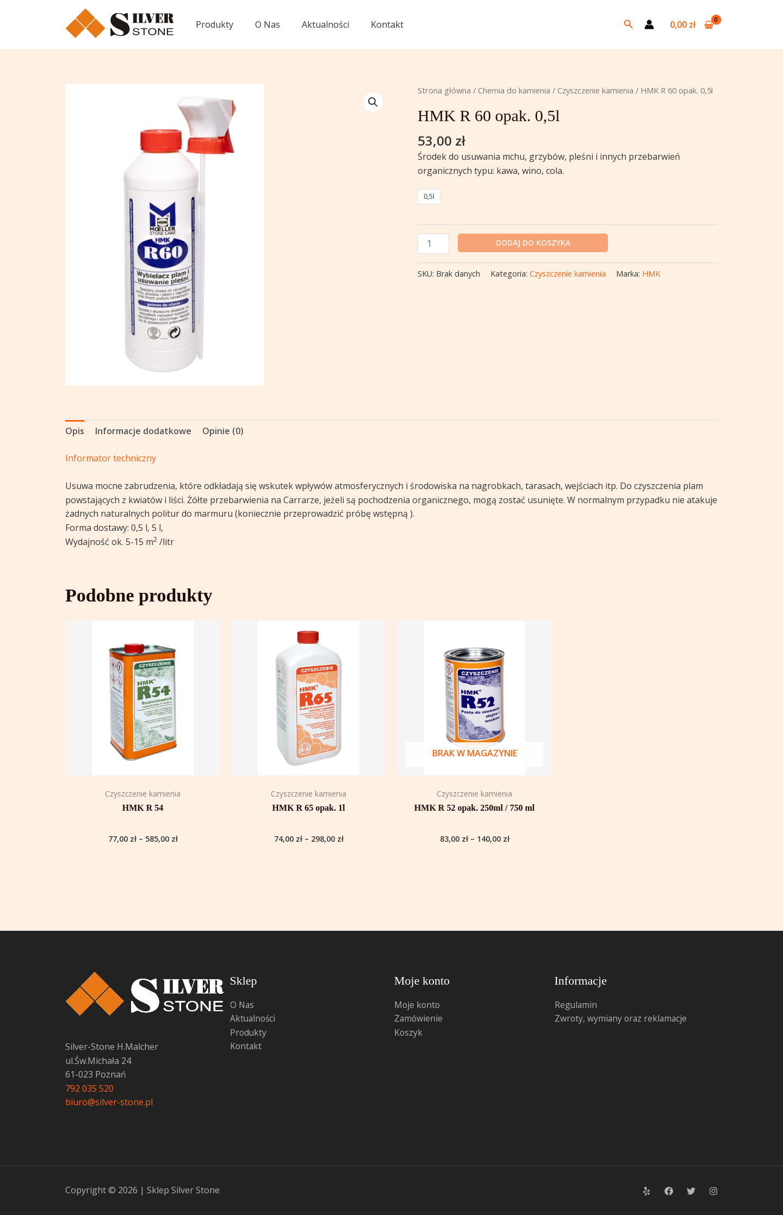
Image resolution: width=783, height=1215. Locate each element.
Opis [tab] (74, 431)
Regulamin (576, 1005)
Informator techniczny (110, 458)
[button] (628, 24)
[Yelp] (646, 1191)
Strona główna (444, 90)
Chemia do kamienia (514, 90)
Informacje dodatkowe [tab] (143, 431)
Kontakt (387, 24)
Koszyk (408, 1032)
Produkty (214, 24)
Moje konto (418, 1005)
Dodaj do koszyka (533, 242)
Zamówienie (419, 1018)
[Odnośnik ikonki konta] (649, 24)
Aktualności (325, 24)
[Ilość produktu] (433, 244)
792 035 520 (89, 1088)
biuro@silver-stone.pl (109, 1102)
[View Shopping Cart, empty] (691, 24)
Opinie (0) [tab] (223, 431)
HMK (651, 273)
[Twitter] (691, 1191)
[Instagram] (713, 1191)
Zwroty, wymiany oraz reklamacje (622, 1018)
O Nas (267, 24)
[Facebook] (668, 1191)
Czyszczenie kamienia (595, 90)
